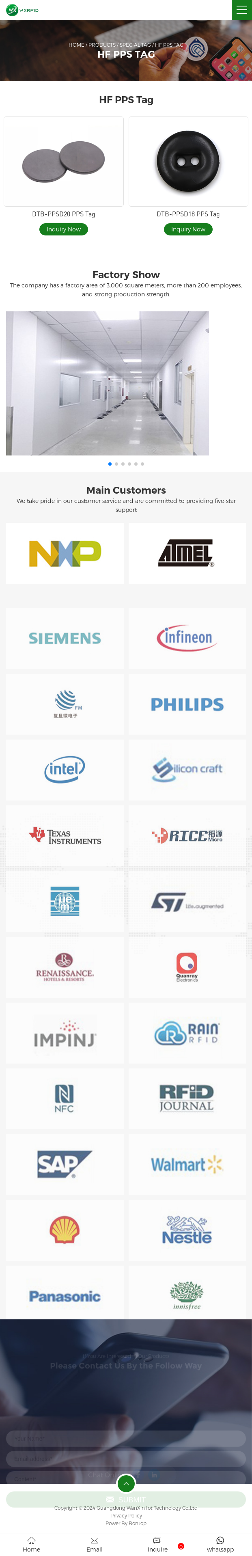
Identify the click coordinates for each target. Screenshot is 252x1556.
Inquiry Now (64, 229)
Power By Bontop (126, 1523)
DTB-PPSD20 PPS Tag (63, 213)
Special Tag (135, 44)
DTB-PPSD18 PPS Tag (188, 213)
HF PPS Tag (169, 44)
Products (102, 44)
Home (76, 44)
